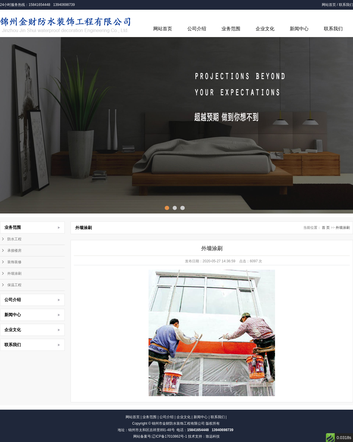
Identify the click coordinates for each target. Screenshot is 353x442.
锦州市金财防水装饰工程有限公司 (178, 423)
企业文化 (265, 28)
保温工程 (14, 285)
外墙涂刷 (14, 273)
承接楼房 (14, 250)
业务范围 (231, 28)
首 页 (326, 228)
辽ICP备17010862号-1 (169, 436)
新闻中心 (299, 28)
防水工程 (14, 239)
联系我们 (346, 5)
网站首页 (329, 5)
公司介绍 (196, 28)
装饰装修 (14, 262)
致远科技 (213, 436)
